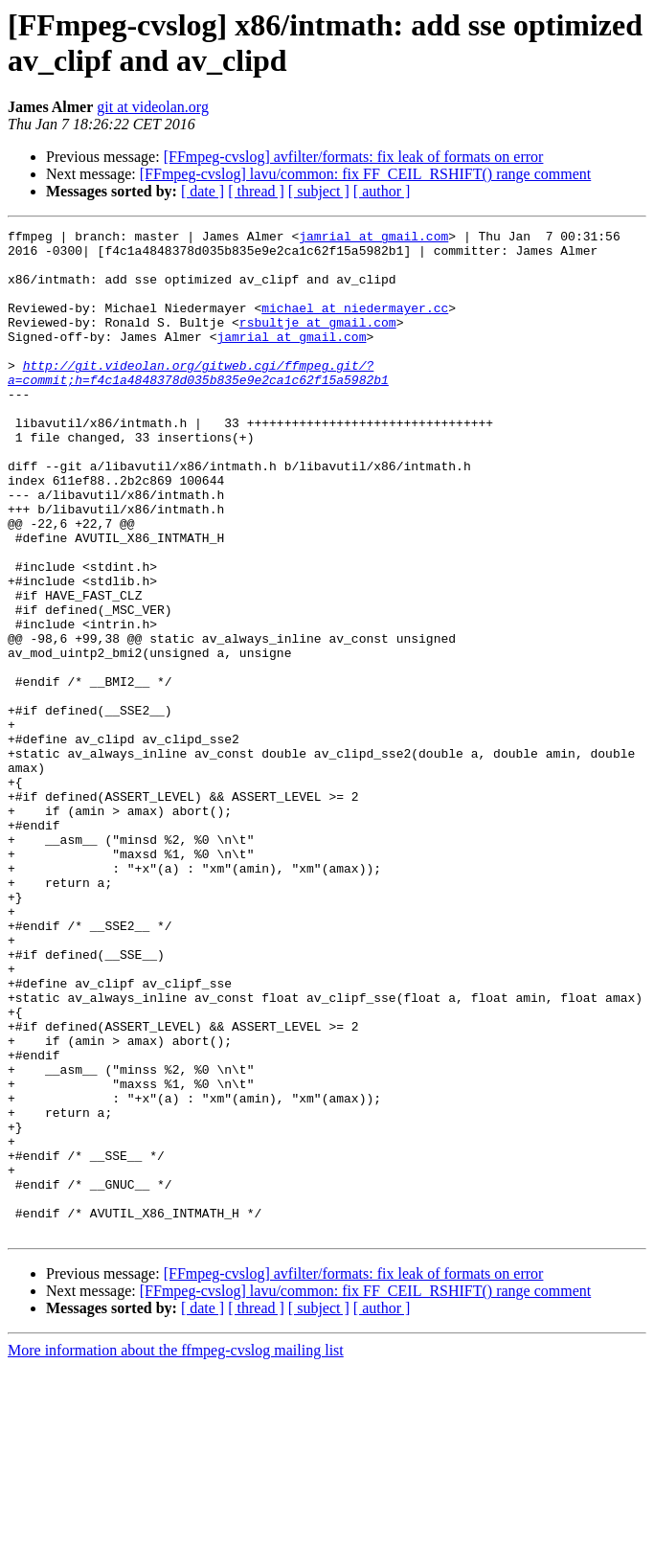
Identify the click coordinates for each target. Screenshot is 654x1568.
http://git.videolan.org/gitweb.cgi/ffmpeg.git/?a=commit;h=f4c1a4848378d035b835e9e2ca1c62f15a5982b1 (198, 402)
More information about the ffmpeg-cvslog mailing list (176, 1551)
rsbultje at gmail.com (317, 342)
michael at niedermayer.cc (354, 324)
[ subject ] (319, 191)
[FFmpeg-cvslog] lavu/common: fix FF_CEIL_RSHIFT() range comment (366, 174)
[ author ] (382, 191)
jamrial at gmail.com (373, 238)
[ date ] (202, 191)
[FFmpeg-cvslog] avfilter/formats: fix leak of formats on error (354, 156)
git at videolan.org (153, 107)
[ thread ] (256, 191)
